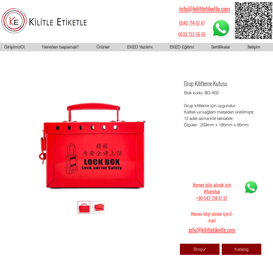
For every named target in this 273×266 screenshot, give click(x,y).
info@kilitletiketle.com (204, 8)
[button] (107, 47)
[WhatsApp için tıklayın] (221, 28)
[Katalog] (241, 249)
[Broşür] (200, 249)
